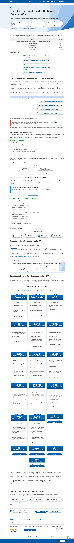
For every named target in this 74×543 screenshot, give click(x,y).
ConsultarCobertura (30, 23)
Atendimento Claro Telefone (12, 24)
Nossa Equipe (12, 519)
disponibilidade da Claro (23, 258)
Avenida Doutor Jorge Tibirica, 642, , (50, 105)
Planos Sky (55, 454)
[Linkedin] (57, 528)
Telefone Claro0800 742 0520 (21, 269)
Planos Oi (19, 454)
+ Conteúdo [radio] (36, 290)
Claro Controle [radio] (30, 290)
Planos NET (54, 422)
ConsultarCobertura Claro (39, 268)
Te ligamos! (55, 511)
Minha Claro (14, 228)
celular (37, 36)
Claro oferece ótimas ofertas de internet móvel (24, 256)
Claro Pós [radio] (40, 290)
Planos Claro (14, 278)
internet (25, 36)
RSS (36, 536)
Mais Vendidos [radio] (20, 290)
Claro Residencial (14, 248)
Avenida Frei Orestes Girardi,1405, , (50, 101)
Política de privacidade (25, 536)
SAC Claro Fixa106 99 (47, 23)
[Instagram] (59, 528)
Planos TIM (37, 466)
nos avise (55, 122)
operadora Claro (26, 81)
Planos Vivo (37, 454)
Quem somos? (12, 522)
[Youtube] (62, 528)
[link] (13, 529)
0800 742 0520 (41, 511)
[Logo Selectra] (13, 1)
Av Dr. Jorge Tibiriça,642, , (50, 109)
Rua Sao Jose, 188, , (50, 113)
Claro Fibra (18, 254)
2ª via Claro (24, 137)
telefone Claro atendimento (33, 195)
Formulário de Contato (27, 519)
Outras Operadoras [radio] (51, 290)
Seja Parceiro (40, 519)
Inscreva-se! (30, 530)
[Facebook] (54, 528)
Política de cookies (18, 536)
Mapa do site (32, 536)
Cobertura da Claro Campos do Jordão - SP (36, 65)
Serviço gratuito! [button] (33, 28)
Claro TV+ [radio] (26, 290)
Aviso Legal (11, 536)
